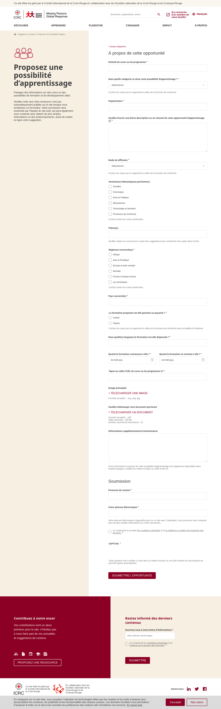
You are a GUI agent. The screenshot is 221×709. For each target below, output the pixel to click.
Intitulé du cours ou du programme (127, 62)
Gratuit (116, 317)
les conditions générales (148, 530)
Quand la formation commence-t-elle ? (128, 354)
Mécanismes (119, 203)
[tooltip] (109, 121)
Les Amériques (120, 282)
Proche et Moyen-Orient (124, 276)
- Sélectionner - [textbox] (117, 85)
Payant (116, 323)
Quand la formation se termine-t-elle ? (179, 354)
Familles (117, 186)
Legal (109, 531)
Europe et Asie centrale (124, 265)
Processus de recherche (124, 214)
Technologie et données (124, 208)
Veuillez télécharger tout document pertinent (132, 406)
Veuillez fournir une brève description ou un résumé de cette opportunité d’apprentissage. (156, 119)
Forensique (118, 192)
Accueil (15, 34)
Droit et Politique (121, 197)
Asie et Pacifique (121, 260)
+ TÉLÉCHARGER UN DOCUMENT (130, 412)
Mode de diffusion (118, 160)
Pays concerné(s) (117, 296)
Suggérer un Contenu (27, 34)
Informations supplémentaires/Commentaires (133, 431)
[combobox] (157, 85)
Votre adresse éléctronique (122, 507)
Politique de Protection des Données (147, 645)
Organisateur (115, 100)
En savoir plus (134, 705)
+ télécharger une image (128, 393)
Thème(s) (113, 227)
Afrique (116, 254)
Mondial (116, 271)
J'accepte (175, 702)
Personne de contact (119, 490)
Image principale (117, 387)
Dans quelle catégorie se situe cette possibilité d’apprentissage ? (142, 79)
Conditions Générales (157, 643)
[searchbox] (111, 234)
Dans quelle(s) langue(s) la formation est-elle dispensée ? (138, 337)
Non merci (197, 702)
